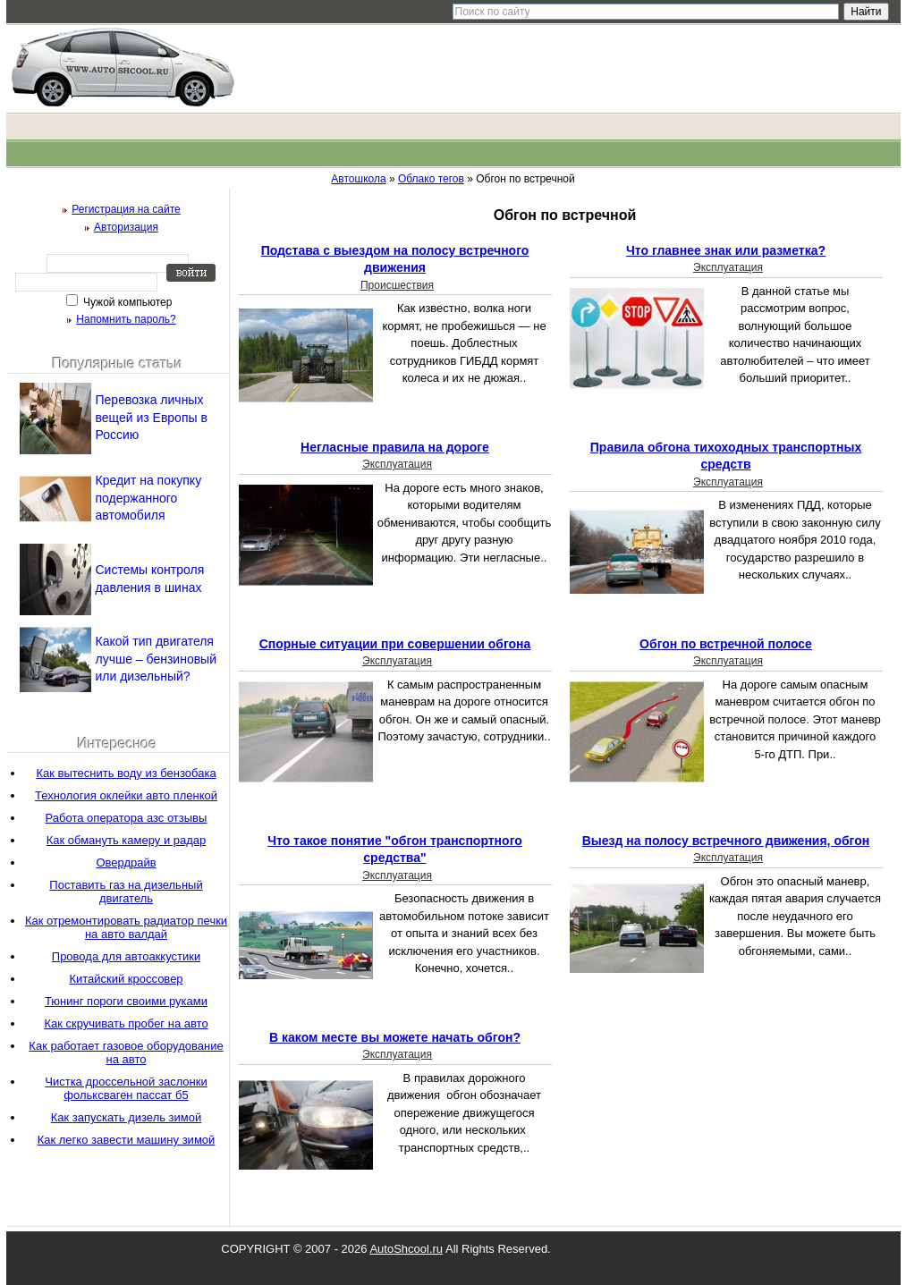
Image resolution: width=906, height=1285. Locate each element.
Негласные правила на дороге (395, 447)
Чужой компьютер (126, 302)
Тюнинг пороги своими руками (126, 1001)
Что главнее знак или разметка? (726, 250)
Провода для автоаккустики (126, 956)
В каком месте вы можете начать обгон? (395, 1037)
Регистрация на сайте (126, 209)
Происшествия (397, 285)
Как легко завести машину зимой (127, 1139)
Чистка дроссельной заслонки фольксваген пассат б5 (126, 1088)
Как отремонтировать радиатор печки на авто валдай (126, 927)
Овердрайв (126, 862)
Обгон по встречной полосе (725, 644)
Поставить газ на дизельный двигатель (125, 891)
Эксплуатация (728, 267)
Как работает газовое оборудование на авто (126, 1052)
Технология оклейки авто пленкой (126, 795)
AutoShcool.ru (406, 1248)
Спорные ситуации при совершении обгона (395, 644)
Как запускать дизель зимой (126, 1117)
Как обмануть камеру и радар (127, 840)
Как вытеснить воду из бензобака (126, 773)
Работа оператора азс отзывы (126, 817)
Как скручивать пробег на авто (125, 1023)
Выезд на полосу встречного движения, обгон (726, 840)
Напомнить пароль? (125, 319)
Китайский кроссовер (125, 978)
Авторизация (126, 227)
